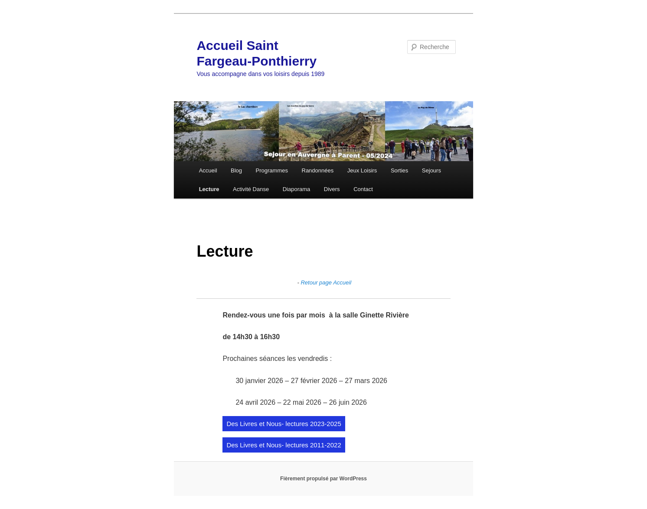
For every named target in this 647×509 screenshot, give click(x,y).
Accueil (208, 170)
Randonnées (318, 170)
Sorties (399, 170)
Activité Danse (251, 189)
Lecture (209, 189)
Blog (236, 170)
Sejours (431, 170)
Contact (363, 189)
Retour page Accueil (326, 282)
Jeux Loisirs (362, 170)
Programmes (272, 170)
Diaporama (296, 189)
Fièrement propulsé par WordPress (323, 479)
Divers (332, 189)
